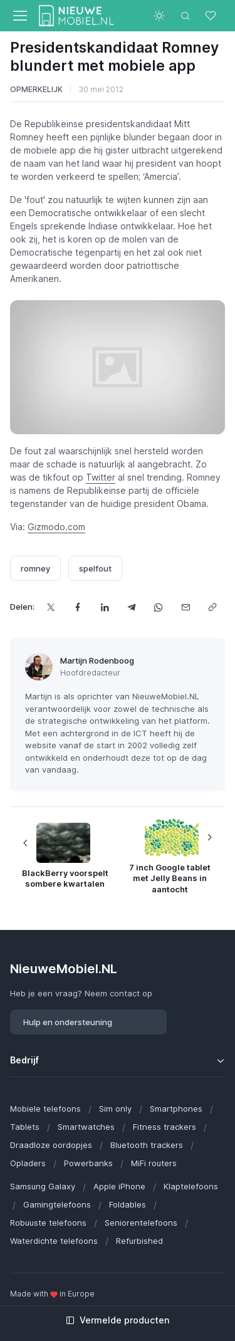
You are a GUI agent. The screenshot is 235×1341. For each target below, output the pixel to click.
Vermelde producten (117, 1320)
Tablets (24, 1127)
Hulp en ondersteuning (67, 1022)
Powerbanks (88, 1163)
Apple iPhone (119, 1186)
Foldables (127, 1204)
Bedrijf (24, 1060)
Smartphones (176, 1109)
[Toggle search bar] (185, 16)
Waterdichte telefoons (54, 1241)
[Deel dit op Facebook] (77, 607)
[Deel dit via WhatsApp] (158, 607)
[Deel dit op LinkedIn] (104, 607)
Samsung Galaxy (42, 1186)
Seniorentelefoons (141, 1223)
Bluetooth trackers (146, 1145)
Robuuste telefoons (48, 1223)
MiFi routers (154, 1163)
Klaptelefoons (191, 1186)
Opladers (28, 1163)
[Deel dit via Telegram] (131, 607)
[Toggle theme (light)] (159, 16)
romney (35, 568)
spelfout (95, 568)
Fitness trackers (164, 1127)
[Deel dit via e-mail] (185, 607)
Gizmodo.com (56, 526)
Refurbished (139, 1241)
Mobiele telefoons (45, 1109)
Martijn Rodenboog (97, 660)
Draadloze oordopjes (51, 1145)
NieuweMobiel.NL (63, 968)
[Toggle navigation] (19, 15)
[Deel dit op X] (50, 607)
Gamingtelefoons (57, 1204)
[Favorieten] (212, 16)
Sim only (115, 1109)
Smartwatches (86, 1127)
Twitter (100, 477)
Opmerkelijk (36, 89)
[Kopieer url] (212, 607)
